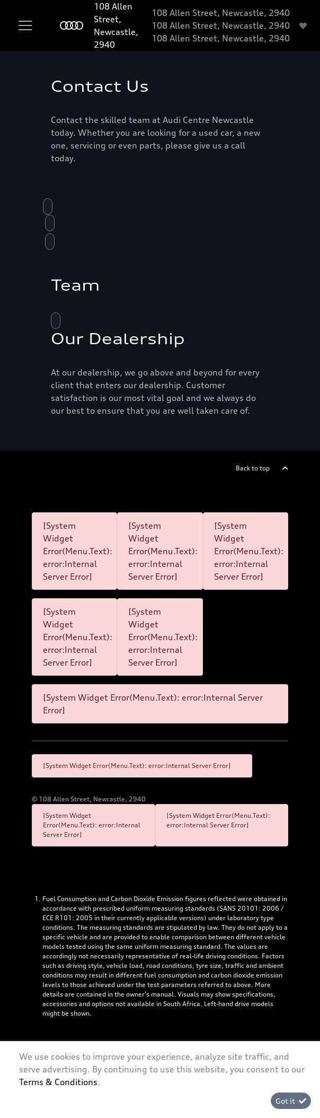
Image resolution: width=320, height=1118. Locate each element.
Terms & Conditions (58, 1082)
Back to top (253, 468)
